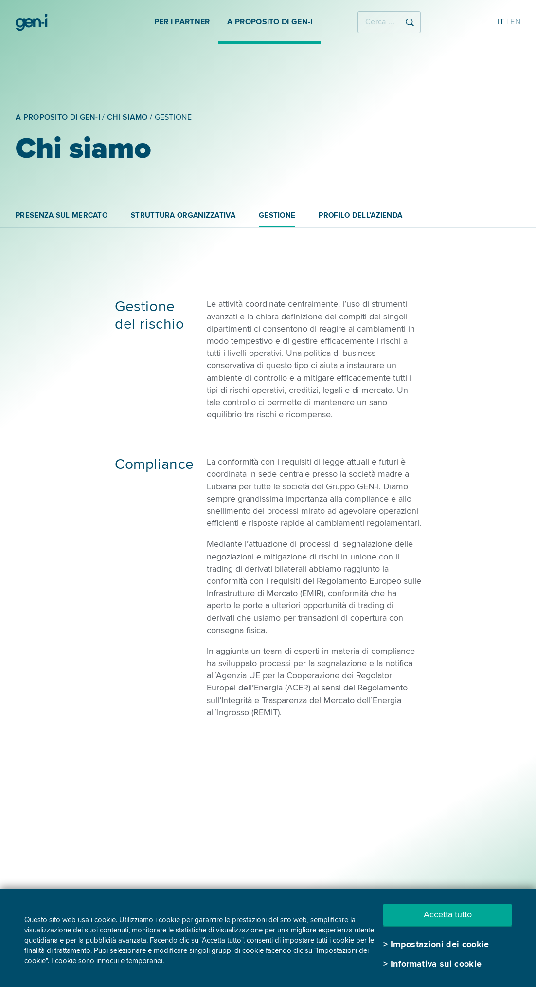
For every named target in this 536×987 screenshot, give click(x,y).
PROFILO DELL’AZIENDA (360, 215)
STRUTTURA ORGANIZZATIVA (183, 215)
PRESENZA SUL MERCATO (61, 215)
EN (515, 22)
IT (501, 22)
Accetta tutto (448, 914)
